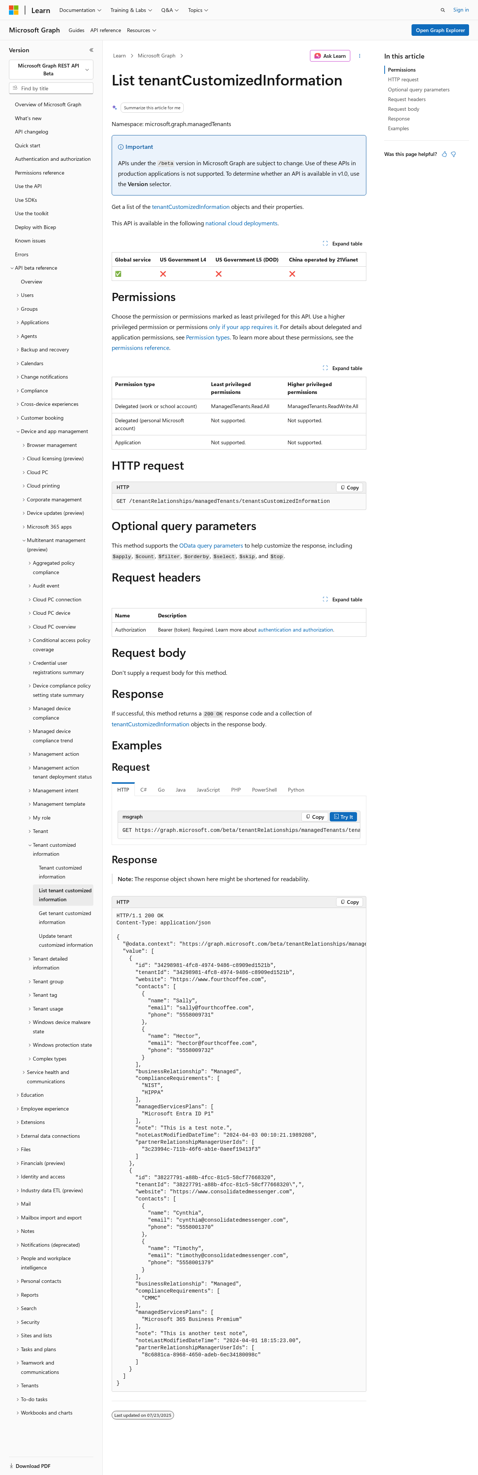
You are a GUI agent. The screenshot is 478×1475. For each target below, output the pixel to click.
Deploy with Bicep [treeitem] (35, 227)
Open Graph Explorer (440, 30)
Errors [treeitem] (21, 254)
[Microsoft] (14, 10)
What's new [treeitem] (28, 118)
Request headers (407, 99)
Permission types (208, 337)
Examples (398, 128)
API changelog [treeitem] (31, 131)
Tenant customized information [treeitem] (60, 872)
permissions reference (140, 347)
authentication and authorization (295, 629)
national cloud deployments (241, 223)
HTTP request (403, 79)
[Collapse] (91, 50)
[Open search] (442, 10)
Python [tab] (296, 789)
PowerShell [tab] (264, 789)
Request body (403, 108)
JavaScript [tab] (208, 789)
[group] (239, 831)
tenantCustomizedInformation (191, 206)
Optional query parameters (419, 89)
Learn (119, 55)
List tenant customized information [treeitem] (65, 895)
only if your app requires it (243, 327)
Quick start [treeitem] (27, 145)
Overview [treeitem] (31, 281)
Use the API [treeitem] (28, 186)
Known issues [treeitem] (30, 240)
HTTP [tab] (123, 789)
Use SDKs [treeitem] (26, 199)
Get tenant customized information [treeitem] (65, 917)
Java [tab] (181, 789)
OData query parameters (211, 545)
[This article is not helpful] (453, 154)
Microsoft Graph (157, 55)
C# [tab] (143, 789)
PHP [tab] (236, 789)
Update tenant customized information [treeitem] (66, 940)
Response (399, 118)
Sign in (461, 9)
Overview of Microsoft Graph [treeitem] (48, 104)
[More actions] (359, 56)
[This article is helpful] (444, 154)
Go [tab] (161, 789)
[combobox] (51, 69)
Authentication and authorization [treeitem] (53, 158)
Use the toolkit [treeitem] (32, 213)
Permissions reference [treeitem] (39, 172)
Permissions (402, 69)
